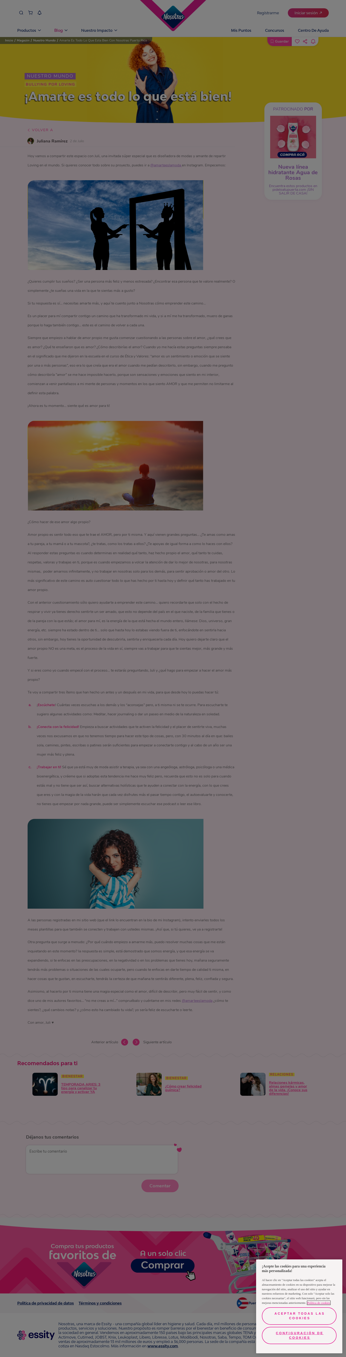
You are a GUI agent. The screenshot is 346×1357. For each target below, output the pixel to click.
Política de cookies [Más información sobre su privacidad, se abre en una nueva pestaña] (318, 1303)
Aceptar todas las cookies (300, 1316)
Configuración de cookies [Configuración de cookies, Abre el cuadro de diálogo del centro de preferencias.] (299, 1335)
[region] (299, 1306)
